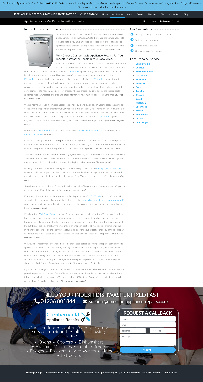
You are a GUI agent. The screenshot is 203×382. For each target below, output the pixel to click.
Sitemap (30, 372)
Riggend (140, 95)
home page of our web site (108, 168)
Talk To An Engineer (49, 214)
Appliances (118, 13)
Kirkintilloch (142, 114)
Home (105, 14)
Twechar (140, 91)
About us (152, 14)
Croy (138, 87)
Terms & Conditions (129, 372)
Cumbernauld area (46, 130)
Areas (130, 14)
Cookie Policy (170, 372)
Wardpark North (144, 71)
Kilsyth (139, 110)
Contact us (174, 14)
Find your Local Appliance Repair (100, 372)
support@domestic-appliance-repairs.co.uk (102, 200)
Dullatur (140, 67)
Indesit (81, 130)
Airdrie (139, 118)
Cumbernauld (143, 63)
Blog (186, 14)
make (99, 130)
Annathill (140, 83)
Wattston (141, 102)
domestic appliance (33, 134)
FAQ (163, 14)
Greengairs (141, 106)
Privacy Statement (151, 372)
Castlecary (141, 75)
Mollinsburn (142, 79)
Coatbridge (142, 122)
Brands (140, 14)
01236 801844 (55, 3)
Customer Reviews (53, 372)
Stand (139, 98)
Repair (154, 21)
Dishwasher (165, 21)
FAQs (39, 372)
